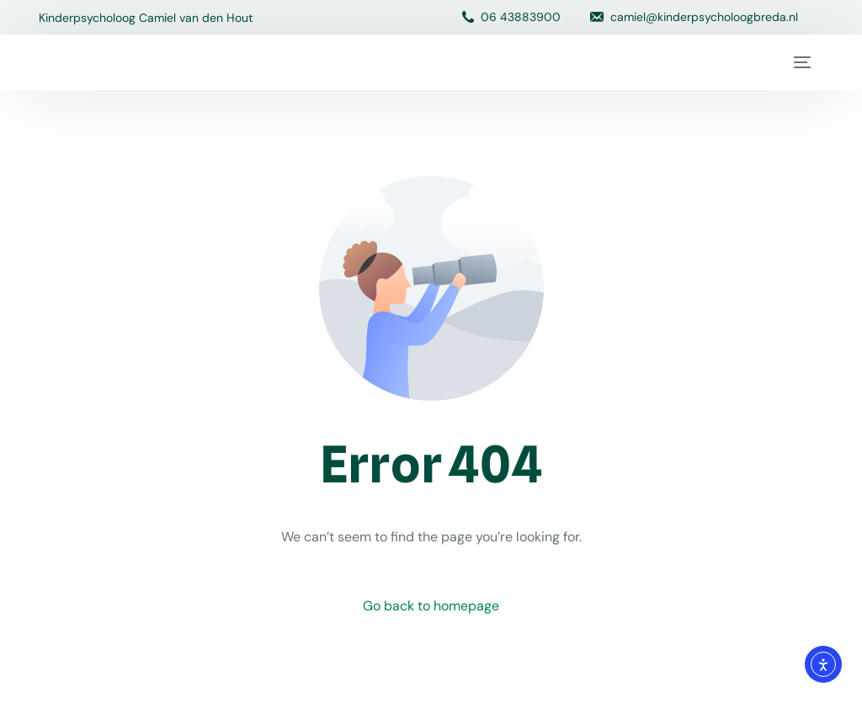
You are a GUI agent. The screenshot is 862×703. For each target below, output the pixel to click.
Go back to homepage (431, 606)
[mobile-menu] (800, 62)
